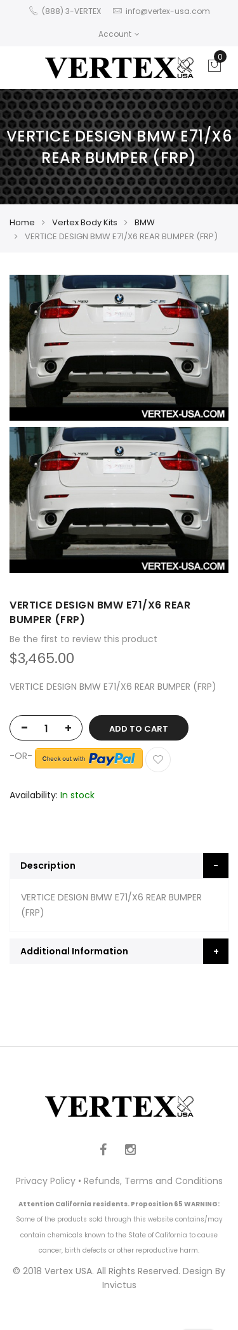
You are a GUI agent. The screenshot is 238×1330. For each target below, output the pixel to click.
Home (22, 222)
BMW (145, 222)
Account (119, 34)
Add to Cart (138, 729)
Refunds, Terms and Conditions (153, 1181)
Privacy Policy (46, 1181)
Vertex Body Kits (84, 222)
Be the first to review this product (83, 639)
